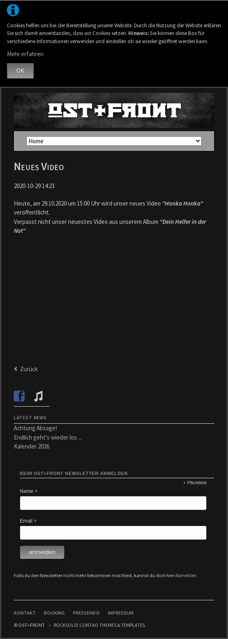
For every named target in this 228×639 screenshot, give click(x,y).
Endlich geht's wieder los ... (48, 437)
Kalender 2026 (31, 446)
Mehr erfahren (25, 54)
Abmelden (186, 575)
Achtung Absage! (35, 428)
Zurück (29, 369)
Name (29, 491)
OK (20, 70)
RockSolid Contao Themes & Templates (99, 625)
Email (28, 521)
